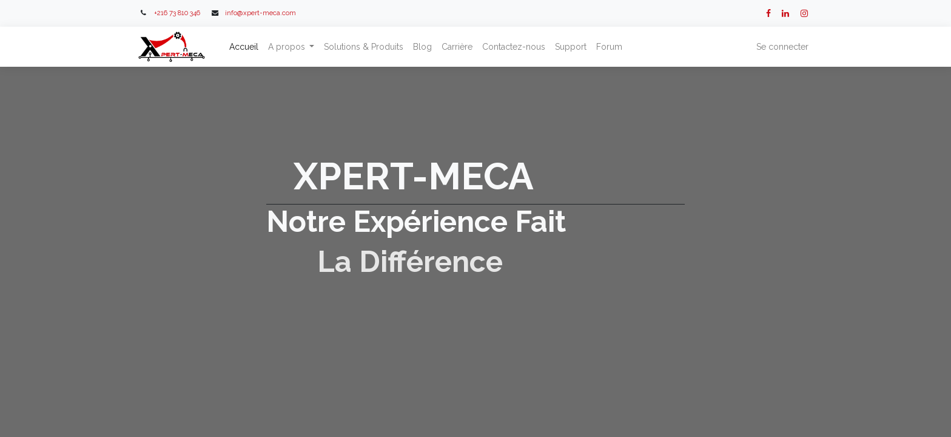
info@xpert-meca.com (260, 12)
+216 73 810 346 (177, 12)
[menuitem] (245, 47)
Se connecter (781, 47)
